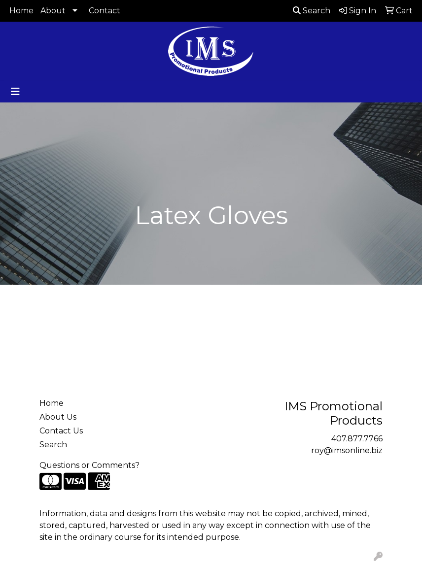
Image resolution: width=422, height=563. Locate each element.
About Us (57, 417)
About (53, 10)
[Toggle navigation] (15, 92)
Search (311, 10)
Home (21, 10)
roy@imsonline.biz (347, 450)
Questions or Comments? (89, 465)
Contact (104, 10)
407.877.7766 (357, 438)
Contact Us (61, 430)
